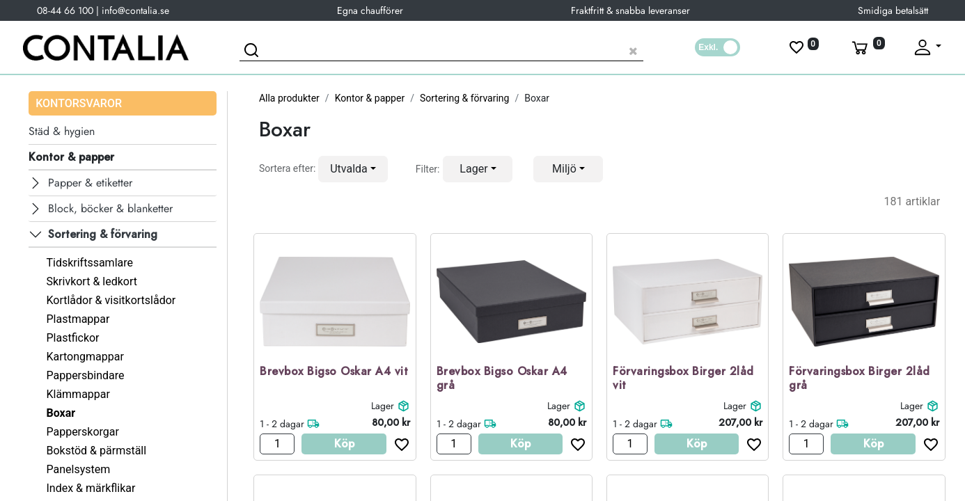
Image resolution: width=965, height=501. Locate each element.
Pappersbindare (85, 375)
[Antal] (277, 444)
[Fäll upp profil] (926, 47)
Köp (344, 444)
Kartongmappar (84, 356)
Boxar (60, 413)
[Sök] (253, 52)
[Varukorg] (866, 47)
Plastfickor (72, 337)
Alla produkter (289, 98)
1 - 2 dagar (282, 424)
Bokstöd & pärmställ (96, 450)
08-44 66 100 (65, 10)
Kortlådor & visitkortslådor (110, 300)
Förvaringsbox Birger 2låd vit (683, 379)
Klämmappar (78, 394)
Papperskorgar (82, 431)
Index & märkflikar (90, 488)
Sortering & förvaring (465, 98)
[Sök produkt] (441, 49)
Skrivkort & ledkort (91, 281)
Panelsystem (78, 469)
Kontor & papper (370, 98)
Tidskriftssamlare (89, 262)
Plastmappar (77, 319)
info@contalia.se (135, 10)
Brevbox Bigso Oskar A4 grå (502, 379)
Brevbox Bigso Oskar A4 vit (334, 372)
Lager (382, 406)
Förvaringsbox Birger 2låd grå (859, 379)
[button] (353, 169)
